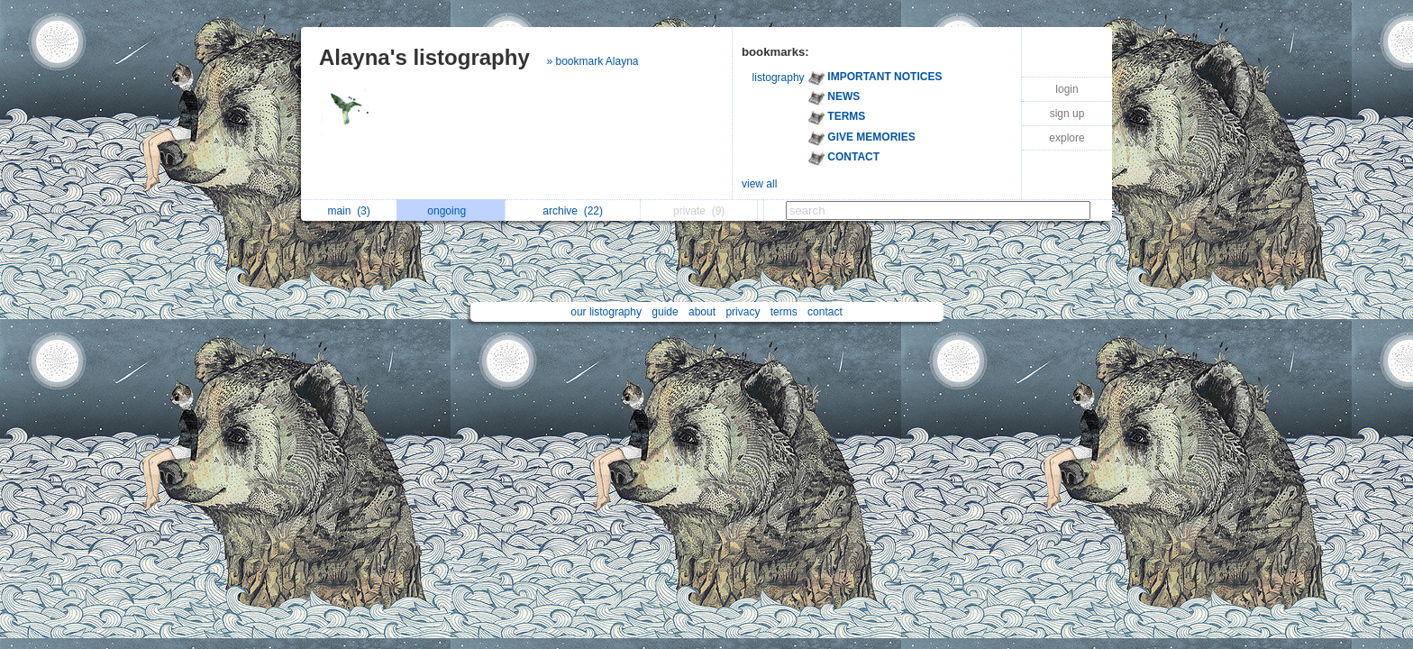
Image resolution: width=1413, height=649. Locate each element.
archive (572, 211)
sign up (1067, 113)
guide (665, 312)
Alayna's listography (424, 57)
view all (759, 184)
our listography (606, 312)
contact (825, 312)
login (1066, 89)
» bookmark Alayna (592, 61)
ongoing (451, 211)
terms (784, 312)
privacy (742, 312)
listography (778, 77)
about (702, 312)
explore (1066, 138)
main (348, 211)
